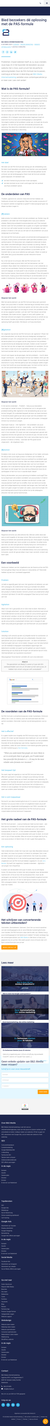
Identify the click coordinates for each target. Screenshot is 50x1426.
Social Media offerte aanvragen (11, 1269)
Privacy (19, 1419)
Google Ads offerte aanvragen (10, 1236)
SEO (2, 1205)
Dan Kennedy (22, 748)
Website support (6, 1316)
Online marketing (26, 44)
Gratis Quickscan (6, 1284)
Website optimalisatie (8, 1329)
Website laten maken (7, 1324)
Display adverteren (7, 1228)
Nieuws (3, 1306)
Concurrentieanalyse (7, 1145)
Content (16, 44)
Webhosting (5, 1337)
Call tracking (5, 1218)
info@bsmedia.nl (7, 1389)
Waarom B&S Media (7, 1287)
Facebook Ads (5, 1261)
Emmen (3, 1180)
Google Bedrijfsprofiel (8, 1150)
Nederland (13, 1183)
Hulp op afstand (33, 1419)
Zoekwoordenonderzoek (8, 1160)
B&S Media (24, 937)
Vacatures (4, 1302)
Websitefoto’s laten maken (9, 1334)
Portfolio (4, 1299)
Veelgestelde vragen (7, 1314)
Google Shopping (6, 1231)
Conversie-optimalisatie (8, 1332)
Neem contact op (9, 947)
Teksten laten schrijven (8, 1157)
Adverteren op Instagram (9, 1264)
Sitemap (25, 1419)
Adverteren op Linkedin (8, 1266)
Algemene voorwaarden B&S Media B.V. (25, 1413)
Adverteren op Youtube (8, 1226)
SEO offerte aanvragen (8, 1162)
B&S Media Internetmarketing (10, 1127)
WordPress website (7, 1339)
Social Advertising (7, 1213)
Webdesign (4, 1210)
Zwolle (3, 1173)
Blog (2, 1304)
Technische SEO (6, 1155)
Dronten (3, 1178)
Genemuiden (5, 1175)
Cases (3, 1297)
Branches (4, 1289)
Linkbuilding (5, 1152)
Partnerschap (5, 1309)
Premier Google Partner (8, 1311)
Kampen (3, 1170)
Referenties (4, 1294)
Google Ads (5, 1208)
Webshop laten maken (8, 1327)
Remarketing (5, 1233)
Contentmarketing (7, 1147)
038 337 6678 (6, 1386)
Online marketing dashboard (10, 1215)
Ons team (4, 1292)
